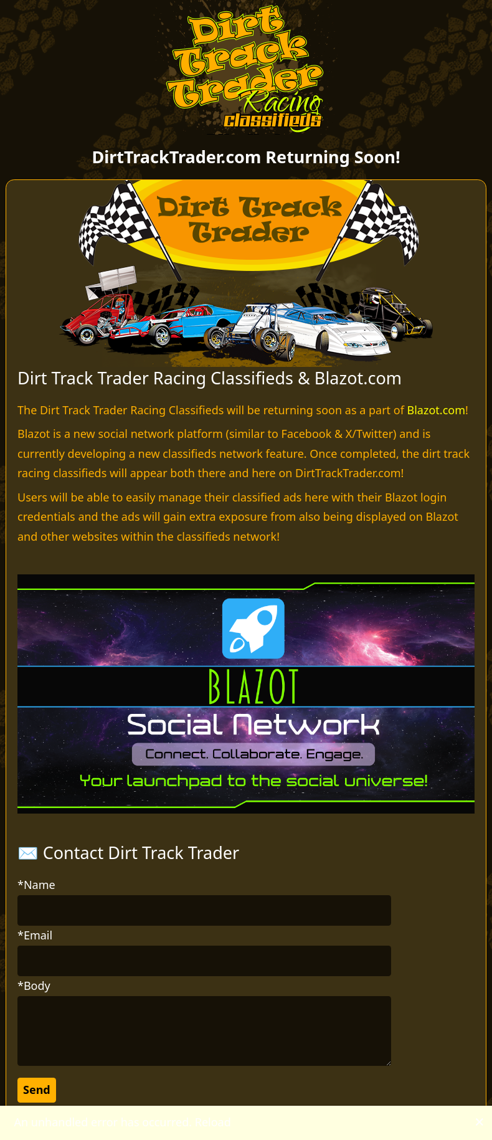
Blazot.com (436, 409)
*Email (34, 935)
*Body (33, 985)
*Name (36, 884)
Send (36, 1089)
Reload (213, 1121)
